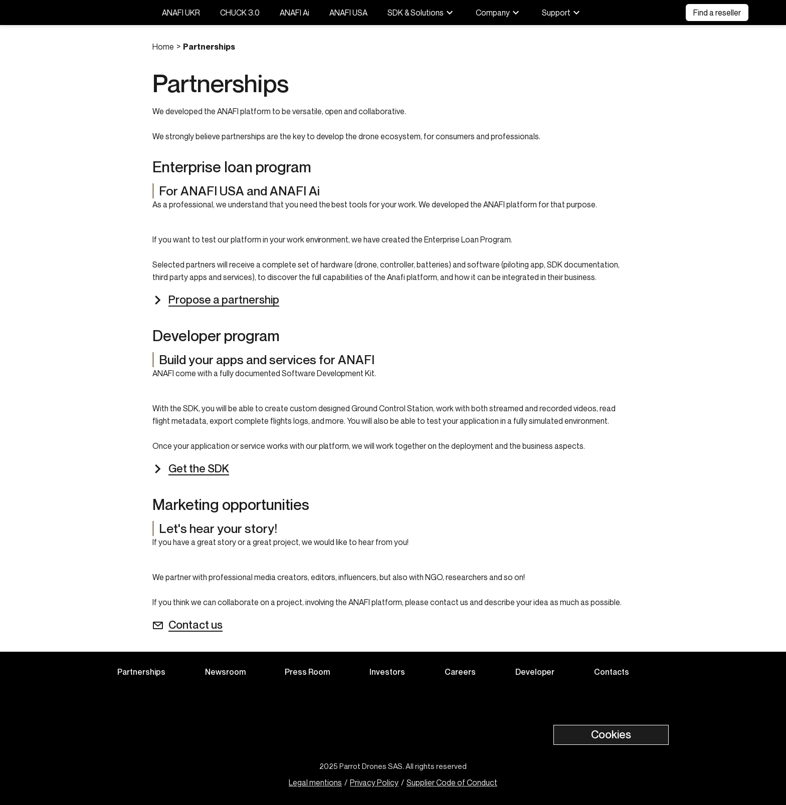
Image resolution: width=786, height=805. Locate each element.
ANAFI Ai (294, 13)
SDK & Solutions (421, 13)
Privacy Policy (374, 782)
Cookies (611, 734)
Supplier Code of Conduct (452, 782)
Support (562, 13)
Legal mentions (315, 782)
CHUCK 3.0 (240, 13)
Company (499, 13)
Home (163, 47)
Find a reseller (717, 13)
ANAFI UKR (181, 13)
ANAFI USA (348, 13)
